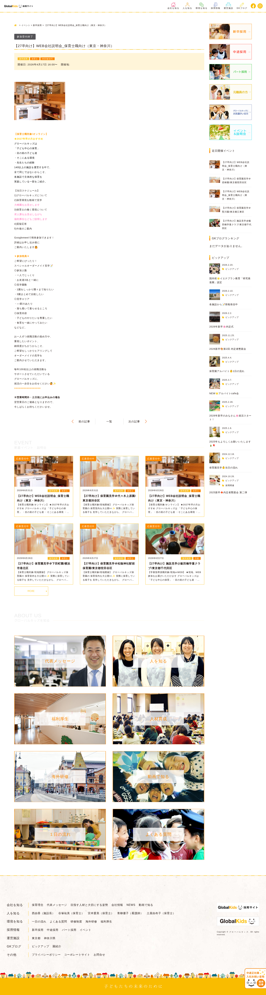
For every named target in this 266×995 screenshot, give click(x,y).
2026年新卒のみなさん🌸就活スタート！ (230, 417)
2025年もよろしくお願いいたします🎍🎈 (230, 443)
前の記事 (84, 421)
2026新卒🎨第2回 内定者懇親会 (227, 349)
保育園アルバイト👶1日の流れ (226, 371)
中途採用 (52, 929)
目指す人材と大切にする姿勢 (89, 904)
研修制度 (76, 921)
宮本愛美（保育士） (101, 913)
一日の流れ (39, 921)
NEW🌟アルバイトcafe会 (224, 393)
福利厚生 (106, 921)
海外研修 (91, 921)
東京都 (36, 938)
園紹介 (57, 946)
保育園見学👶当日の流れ (223, 467)
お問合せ (99, 954)
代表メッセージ (57, 904)
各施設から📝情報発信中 (223, 304)
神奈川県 (49, 938)
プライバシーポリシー (46, 954)
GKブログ (242, 6)
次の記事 (134, 421)
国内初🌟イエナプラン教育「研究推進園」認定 (230, 280)
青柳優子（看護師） (130, 913)
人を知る (187, 6)
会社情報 (117, 904)
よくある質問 (58, 921)
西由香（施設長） (43, 913)
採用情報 (215, 6)
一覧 (109, 421)
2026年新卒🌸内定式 (221, 326)
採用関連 (229, 485)
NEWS (131, 904)
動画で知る (146, 904)
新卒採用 (37, 929)
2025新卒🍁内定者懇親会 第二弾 (228, 492)
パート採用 (69, 929)
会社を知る (173, 6)
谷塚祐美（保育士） (71, 913)
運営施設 (228, 6)
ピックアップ (232, 269)
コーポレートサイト (77, 954)
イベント (85, 929)
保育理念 (37, 904)
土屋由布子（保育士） (161, 913)
